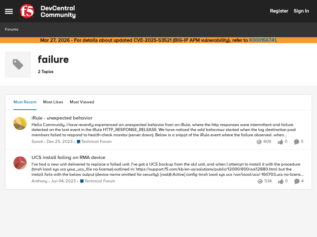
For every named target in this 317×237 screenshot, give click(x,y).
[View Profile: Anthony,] (20, 163)
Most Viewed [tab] (82, 102)
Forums (11, 29)
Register (279, 11)
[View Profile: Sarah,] (20, 123)
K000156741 (262, 40)
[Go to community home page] (48, 11)
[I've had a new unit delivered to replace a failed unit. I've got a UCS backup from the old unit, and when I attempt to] (168, 169)
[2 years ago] (58, 142)
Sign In (301, 11)
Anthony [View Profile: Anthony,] (39, 181)
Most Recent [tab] (25, 102)
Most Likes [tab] (53, 102)
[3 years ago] (62, 181)
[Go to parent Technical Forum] (93, 142)
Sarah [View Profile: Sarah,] (37, 141)
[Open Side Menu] (9, 11)
